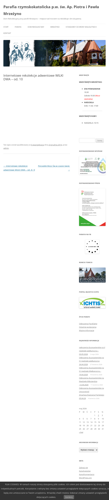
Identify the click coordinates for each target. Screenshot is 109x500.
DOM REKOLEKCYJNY (36, 27)
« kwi (81, 432)
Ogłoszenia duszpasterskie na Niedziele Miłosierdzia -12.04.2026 (91, 381)
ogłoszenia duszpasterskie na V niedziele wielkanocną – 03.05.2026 (92, 350)
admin (6, 148)
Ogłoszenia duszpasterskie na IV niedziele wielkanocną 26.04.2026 (91, 361)
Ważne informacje (86, 330)
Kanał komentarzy (86, 474)
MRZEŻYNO (54, 27)
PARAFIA (18, 27)
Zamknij (69, 497)
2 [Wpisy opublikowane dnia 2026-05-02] (98, 415)
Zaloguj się (83, 467)
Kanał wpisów (85, 471)
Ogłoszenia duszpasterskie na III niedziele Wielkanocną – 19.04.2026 (91, 371)
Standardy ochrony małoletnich (81, 27)
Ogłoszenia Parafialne (88, 323)
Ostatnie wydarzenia (87, 327)
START (6, 27)
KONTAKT (7, 33)
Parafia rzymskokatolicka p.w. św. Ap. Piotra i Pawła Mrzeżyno (51, 10)
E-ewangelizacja (37, 145)
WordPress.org (85, 478)
